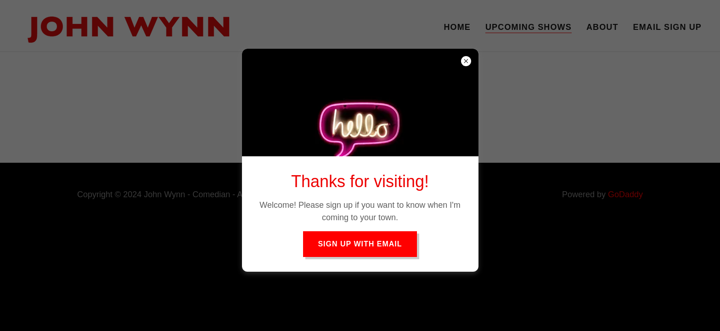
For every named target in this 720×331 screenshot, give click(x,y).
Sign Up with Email (360, 244)
